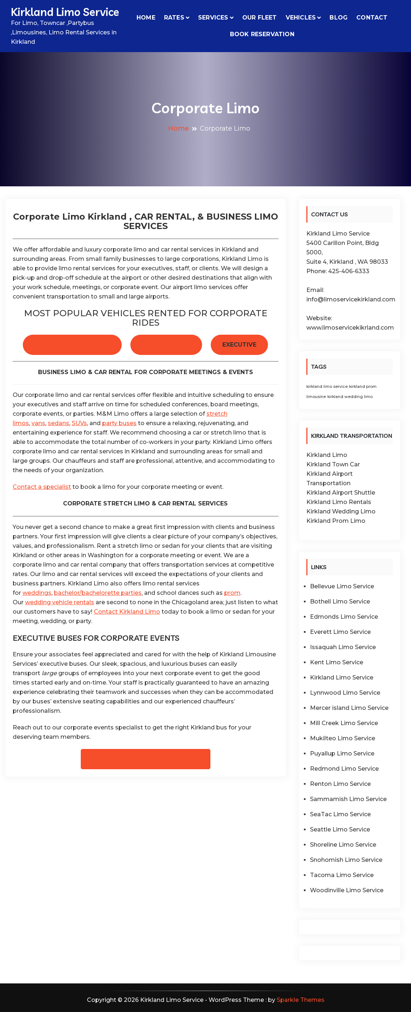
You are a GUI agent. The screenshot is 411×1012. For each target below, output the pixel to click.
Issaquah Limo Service (343, 647)
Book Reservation (262, 34)
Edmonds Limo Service (344, 616)
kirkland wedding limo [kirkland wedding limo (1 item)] (350, 396)
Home (146, 17)
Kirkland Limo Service (65, 12)
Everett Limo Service (340, 631)
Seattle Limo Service (340, 829)
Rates (174, 17)
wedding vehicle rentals (59, 602)
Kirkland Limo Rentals (338, 502)
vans (38, 423)
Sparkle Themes (300, 999)
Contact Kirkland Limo (127, 611)
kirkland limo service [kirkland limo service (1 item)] (327, 386)
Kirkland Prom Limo (335, 520)
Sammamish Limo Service (348, 799)
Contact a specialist (42, 486)
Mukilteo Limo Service (342, 738)
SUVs (79, 423)
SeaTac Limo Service (340, 814)
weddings (36, 592)
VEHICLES (301, 17)
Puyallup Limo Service (342, 753)
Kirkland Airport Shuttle (340, 492)
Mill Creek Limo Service (344, 723)
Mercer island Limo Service (349, 707)
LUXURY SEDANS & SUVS (72, 344)
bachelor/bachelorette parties (98, 592)
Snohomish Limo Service (346, 859)
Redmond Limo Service (344, 768)
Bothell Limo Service (340, 601)
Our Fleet (259, 17)
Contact (371, 17)
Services (213, 17)
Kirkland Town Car (333, 464)
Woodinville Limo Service (346, 890)
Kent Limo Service (336, 662)
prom (232, 592)
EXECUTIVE (239, 344)
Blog (339, 17)
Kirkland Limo (326, 455)
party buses (119, 423)
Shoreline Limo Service (343, 844)
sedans (58, 423)
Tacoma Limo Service (342, 875)
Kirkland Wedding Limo (341, 511)
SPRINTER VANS (166, 344)
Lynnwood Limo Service (345, 692)
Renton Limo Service (340, 783)
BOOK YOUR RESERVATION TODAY (145, 758)
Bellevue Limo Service (342, 586)
